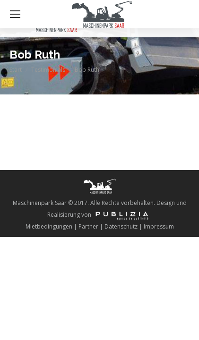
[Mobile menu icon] (15, 14)
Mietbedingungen (49, 226)
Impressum (159, 226)
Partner (88, 226)
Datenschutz (121, 226)
